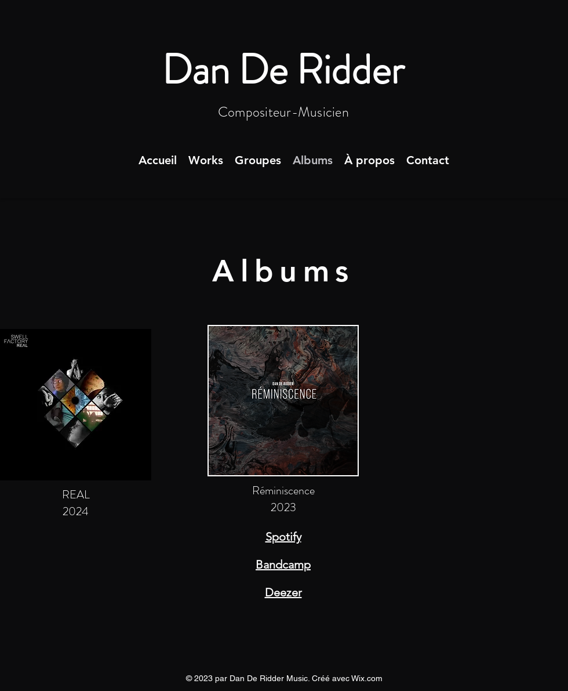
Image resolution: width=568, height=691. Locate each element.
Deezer (283, 592)
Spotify (283, 537)
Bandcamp (283, 564)
